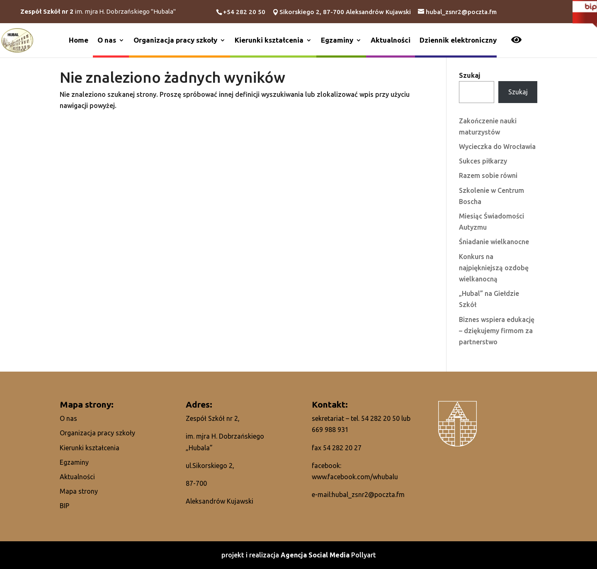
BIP (64, 505)
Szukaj (470, 75)
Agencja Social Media (316, 555)
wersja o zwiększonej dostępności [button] (516, 39)
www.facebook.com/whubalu (355, 476)
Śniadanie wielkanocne (494, 241)
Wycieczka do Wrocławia (497, 146)
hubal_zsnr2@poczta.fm (368, 494)
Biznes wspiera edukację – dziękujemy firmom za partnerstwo (496, 331)
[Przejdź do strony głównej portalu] (17, 39)
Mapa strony (79, 491)
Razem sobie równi (488, 175)
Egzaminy (337, 40)
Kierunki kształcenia (269, 40)
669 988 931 (330, 429)
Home (78, 40)
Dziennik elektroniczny (458, 40)
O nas (106, 40)
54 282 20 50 (380, 418)
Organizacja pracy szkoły (175, 40)
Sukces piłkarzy (483, 161)
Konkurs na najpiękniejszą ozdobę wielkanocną (494, 268)
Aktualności (390, 40)
